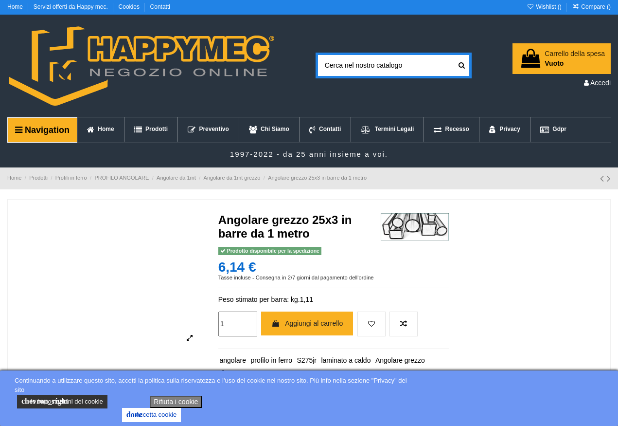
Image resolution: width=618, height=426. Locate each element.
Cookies (130, 6)
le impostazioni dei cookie (62, 401)
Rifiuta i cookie (176, 402)
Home (15, 6)
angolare (232, 360)
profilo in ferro (271, 360)
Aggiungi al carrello (307, 323)
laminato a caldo (346, 360)
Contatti (160, 6)
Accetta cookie (151, 414)
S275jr (307, 360)
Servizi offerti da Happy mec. (72, 6)
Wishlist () (545, 6)
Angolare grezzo (400, 360)
